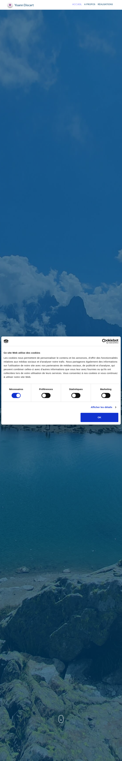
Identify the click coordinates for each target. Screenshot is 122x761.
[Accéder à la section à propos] (61, 720)
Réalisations (105, 4)
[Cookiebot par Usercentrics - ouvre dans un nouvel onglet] (104, 341)
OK (99, 417)
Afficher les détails (101, 407)
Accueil (77, 4)
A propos (89, 4)
